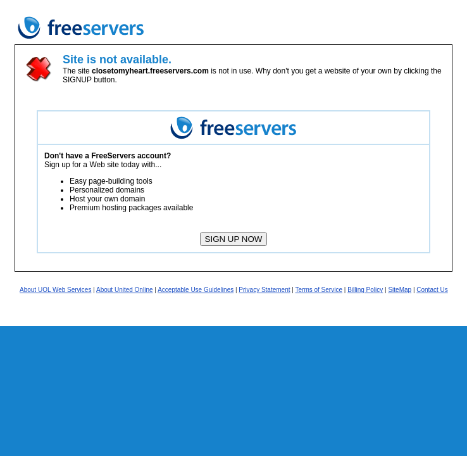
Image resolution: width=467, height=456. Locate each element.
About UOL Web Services (55, 289)
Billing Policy (365, 289)
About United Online (124, 289)
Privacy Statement (264, 289)
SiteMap (399, 289)
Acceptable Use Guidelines (195, 289)
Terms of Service (319, 289)
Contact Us (431, 289)
